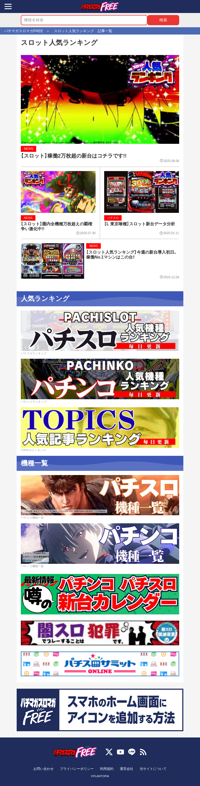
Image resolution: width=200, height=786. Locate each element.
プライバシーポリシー (77, 769)
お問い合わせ (43, 769)
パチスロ (113, 217)
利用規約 (107, 769)
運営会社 (126, 769)
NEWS (28, 149)
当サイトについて (153, 769)
